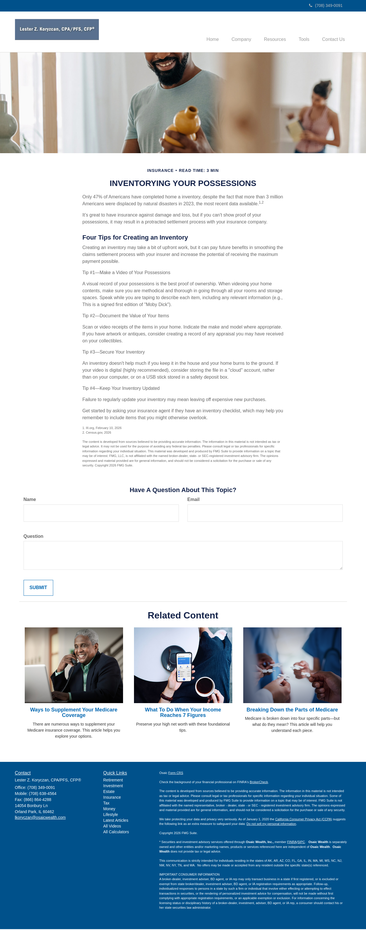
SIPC (301, 842)
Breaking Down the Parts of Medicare (292, 710)
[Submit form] (38, 589)
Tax (106, 803)
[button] (235, 32)
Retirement (113, 780)
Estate (109, 792)
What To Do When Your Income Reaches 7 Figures (183, 713)
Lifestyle (110, 815)
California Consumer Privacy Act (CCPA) (303, 819)
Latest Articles (115, 821)
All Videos (112, 826)
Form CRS (175, 773)
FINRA (292, 842)
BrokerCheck (259, 782)
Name (30, 500)
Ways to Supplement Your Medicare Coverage (74, 713)
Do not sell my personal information (271, 824)
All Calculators (116, 832)
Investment (113, 786)
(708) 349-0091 (326, 5)
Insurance (112, 798)
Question (33, 536)
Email (193, 500)
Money (109, 809)
